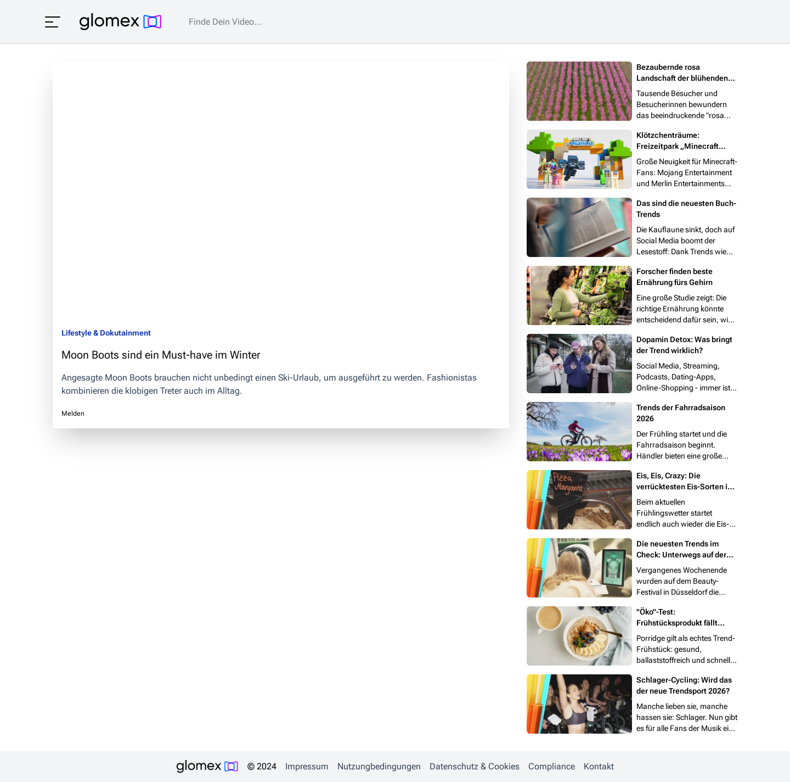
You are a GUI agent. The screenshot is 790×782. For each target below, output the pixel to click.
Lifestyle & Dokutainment (106, 332)
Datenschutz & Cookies (475, 766)
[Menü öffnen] (52, 22)
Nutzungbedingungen (379, 766)
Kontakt (599, 766)
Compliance (551, 766)
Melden (72, 413)
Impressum (307, 766)
